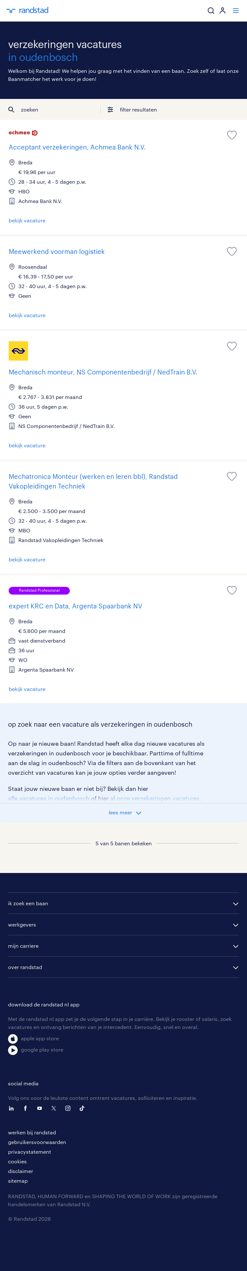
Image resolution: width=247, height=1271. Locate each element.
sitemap (18, 1181)
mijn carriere (23, 946)
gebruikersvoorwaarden (37, 1142)
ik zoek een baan (28, 903)
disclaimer (20, 1171)
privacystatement (29, 1152)
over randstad (25, 967)
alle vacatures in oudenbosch (48, 798)
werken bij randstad (32, 1132)
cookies (17, 1161)
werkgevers (22, 924)
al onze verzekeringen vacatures (154, 798)
